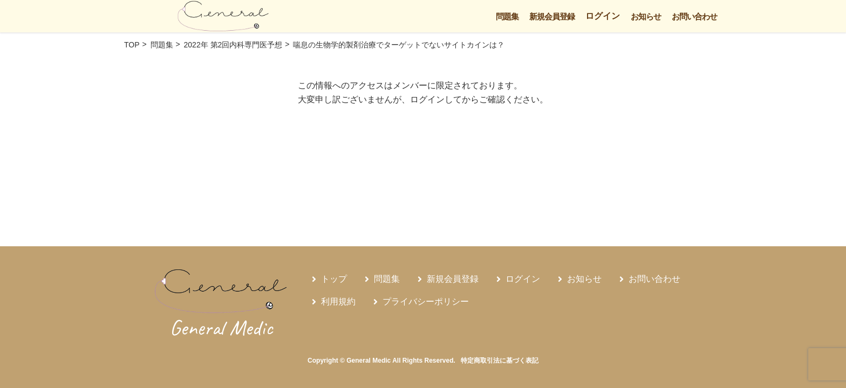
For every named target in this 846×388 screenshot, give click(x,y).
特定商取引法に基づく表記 (499, 360)
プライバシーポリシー (426, 301)
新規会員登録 (552, 16)
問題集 (507, 16)
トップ (334, 278)
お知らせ (646, 16)
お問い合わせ (694, 16)
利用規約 (338, 301)
